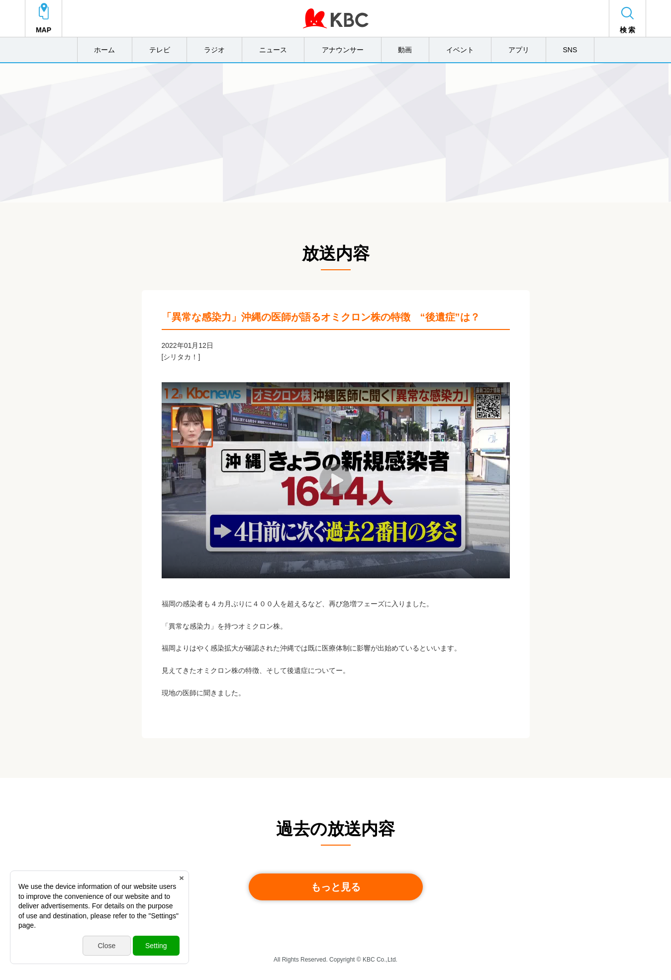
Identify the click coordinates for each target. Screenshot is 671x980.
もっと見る (336, 886)
